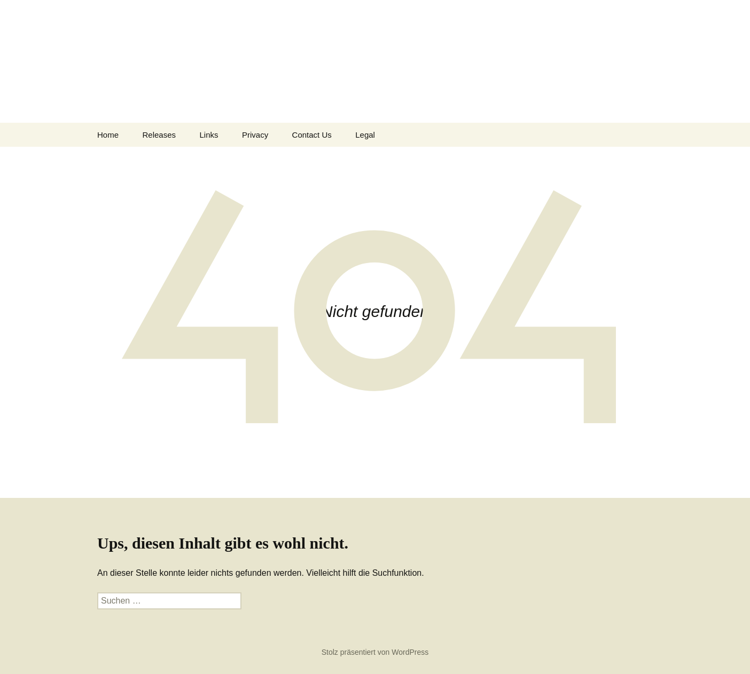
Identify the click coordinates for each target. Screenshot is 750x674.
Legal (365, 134)
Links (208, 134)
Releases (159, 134)
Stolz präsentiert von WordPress (375, 652)
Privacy (255, 134)
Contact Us (312, 134)
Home (108, 134)
